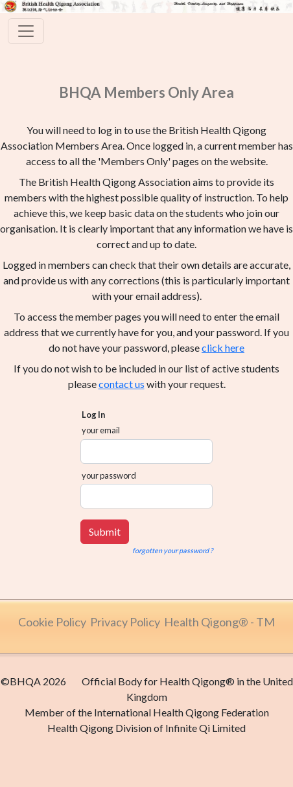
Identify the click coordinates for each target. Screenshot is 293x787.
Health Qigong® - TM (219, 622)
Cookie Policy (52, 622)
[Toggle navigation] (26, 31)
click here (223, 347)
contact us (122, 384)
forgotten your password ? (172, 550)
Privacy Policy (125, 622)
